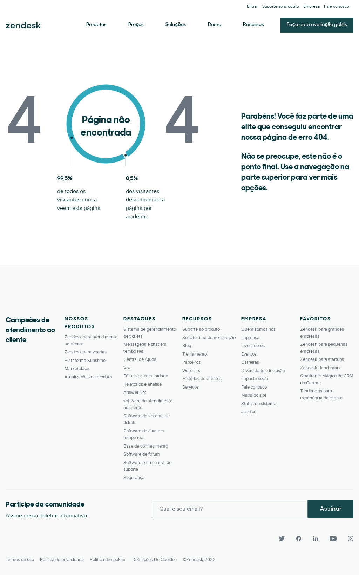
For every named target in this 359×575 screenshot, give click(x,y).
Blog (186, 346)
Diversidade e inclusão (263, 371)
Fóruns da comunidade (145, 376)
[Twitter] (281, 538)
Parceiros (191, 362)
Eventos (249, 354)
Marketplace (77, 368)
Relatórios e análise (142, 384)
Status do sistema (258, 404)
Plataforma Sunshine (85, 360)
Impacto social (255, 379)
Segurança (133, 478)
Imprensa (250, 338)
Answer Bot (134, 392)
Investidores (253, 346)
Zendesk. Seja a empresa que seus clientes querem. (23, 25)
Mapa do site (253, 395)
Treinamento (194, 354)
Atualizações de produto (88, 377)
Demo (214, 24)
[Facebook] (298, 538)
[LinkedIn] (315, 538)
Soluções (175, 24)
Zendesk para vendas (86, 352)
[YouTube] (333, 538)
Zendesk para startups (322, 359)
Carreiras (250, 362)
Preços (136, 24)
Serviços (190, 387)
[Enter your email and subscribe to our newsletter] (231, 509)
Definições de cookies (154, 559)
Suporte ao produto (280, 6)
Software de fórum (141, 454)
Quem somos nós (258, 329)
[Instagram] (347, 538)
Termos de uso (20, 559)
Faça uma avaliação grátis (317, 24)
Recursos (253, 24)
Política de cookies (108, 559)
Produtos (96, 24)
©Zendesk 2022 (199, 559)
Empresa (311, 6)
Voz (127, 368)
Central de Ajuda (139, 359)
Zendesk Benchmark (320, 368)
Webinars (191, 371)
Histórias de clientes (202, 379)
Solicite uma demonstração (209, 338)
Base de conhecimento (145, 446)
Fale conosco (336, 6)
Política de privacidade (62, 559)
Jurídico (248, 412)
